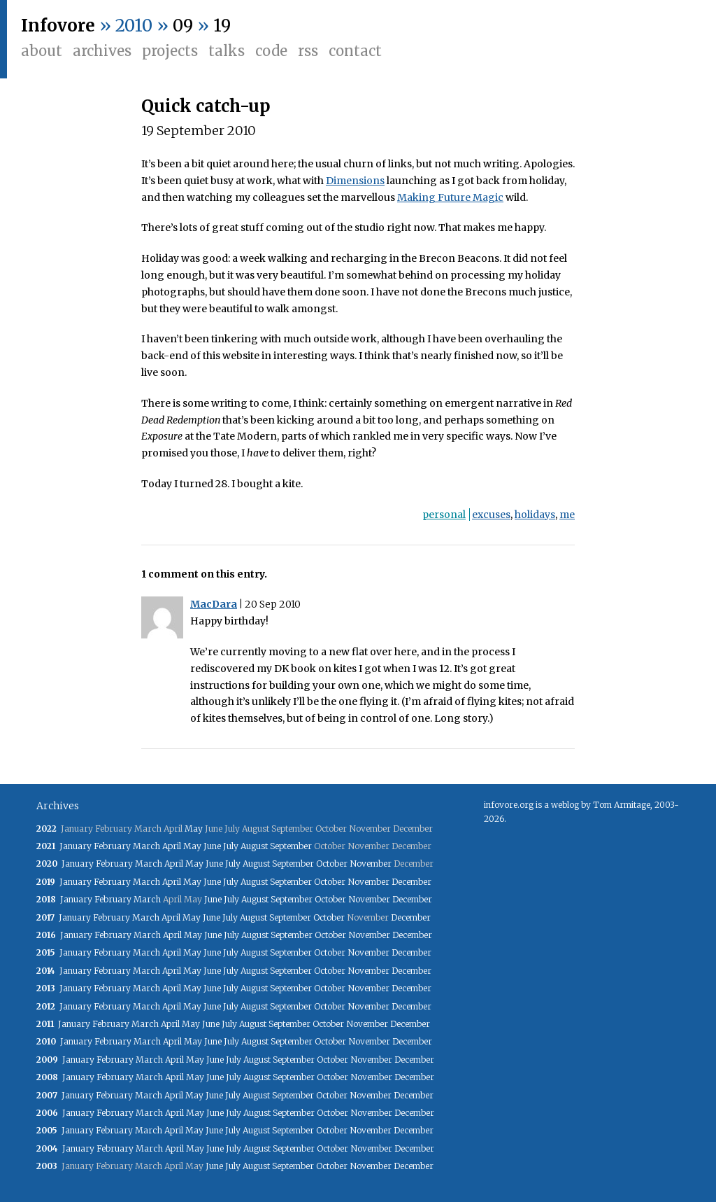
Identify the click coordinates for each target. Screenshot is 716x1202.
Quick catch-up (206, 106)
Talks (226, 51)
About (41, 51)
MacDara (213, 604)
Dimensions (355, 180)
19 (222, 25)
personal (444, 514)
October (332, 863)
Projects (170, 51)
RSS (308, 51)
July (230, 846)
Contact (355, 51)
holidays (535, 514)
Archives (102, 51)
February (112, 846)
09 (183, 25)
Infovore (58, 25)
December (411, 881)
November (371, 863)
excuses (491, 514)
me (567, 514)
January (75, 846)
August (254, 846)
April (171, 846)
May (194, 828)
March (146, 846)
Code (271, 51)
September (291, 846)
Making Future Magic (450, 197)
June (212, 846)
